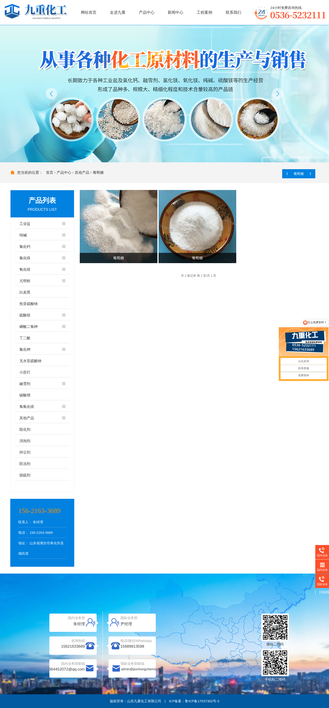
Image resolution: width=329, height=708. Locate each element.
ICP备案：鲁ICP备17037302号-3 (194, 701)
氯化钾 (24, 349)
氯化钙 (24, 246)
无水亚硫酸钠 (30, 361)
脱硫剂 (24, 475)
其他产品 (82, 172)
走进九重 (117, 12)
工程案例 (204, 12)
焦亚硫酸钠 (28, 304)
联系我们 (233, 12)
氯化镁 (24, 258)
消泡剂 (24, 441)
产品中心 (146, 12)
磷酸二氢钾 (28, 327)
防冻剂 (24, 464)
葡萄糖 (98, 172)
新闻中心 (175, 12)
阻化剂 (24, 429)
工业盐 (24, 224)
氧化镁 (24, 269)
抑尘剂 (24, 452)
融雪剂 (24, 384)
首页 (49, 172)
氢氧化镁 (26, 407)
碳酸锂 (24, 395)
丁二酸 (24, 338)
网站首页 (88, 12)
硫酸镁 (24, 315)
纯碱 (23, 235)
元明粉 (24, 281)
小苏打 (24, 372)
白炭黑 (24, 292)
